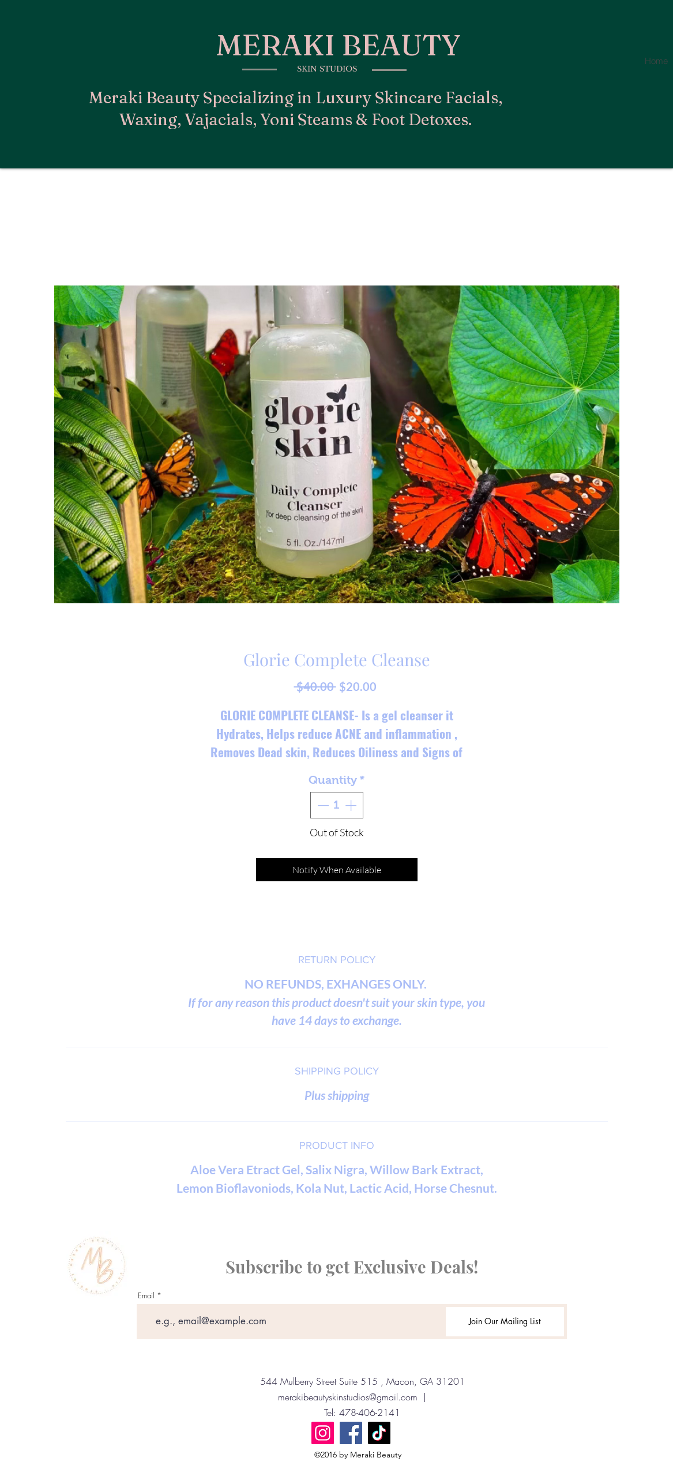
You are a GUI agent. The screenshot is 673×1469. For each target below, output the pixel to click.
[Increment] (352, 805)
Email (146, 1295)
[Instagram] (322, 1433)
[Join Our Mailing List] (505, 1321)
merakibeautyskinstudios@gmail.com (348, 1397)
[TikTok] (379, 1433)
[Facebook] (351, 1433)
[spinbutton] (337, 805)
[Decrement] (322, 805)
